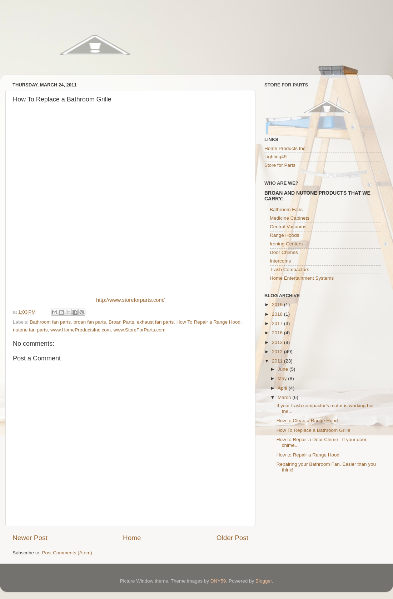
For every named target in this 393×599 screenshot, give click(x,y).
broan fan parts (90, 322)
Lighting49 (275, 156)
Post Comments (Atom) (67, 552)
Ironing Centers (286, 243)
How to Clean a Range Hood (307, 420)
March (285, 397)
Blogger (263, 581)
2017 (278, 323)
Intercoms (280, 261)
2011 (278, 361)
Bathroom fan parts (50, 322)
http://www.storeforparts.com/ (130, 300)
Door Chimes (284, 252)
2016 (278, 332)
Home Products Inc (284, 148)
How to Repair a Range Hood (308, 455)
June (283, 369)
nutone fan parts (30, 330)
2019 (278, 304)
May (283, 378)
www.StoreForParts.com (139, 330)
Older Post (232, 537)
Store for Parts (279, 165)
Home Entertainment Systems (302, 278)
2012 (278, 351)
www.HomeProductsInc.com (80, 330)
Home (132, 537)
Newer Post (30, 537)
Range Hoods (284, 235)
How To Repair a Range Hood (208, 322)
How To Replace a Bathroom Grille (313, 430)
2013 (278, 342)
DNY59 (218, 581)
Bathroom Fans (286, 209)
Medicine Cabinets (289, 218)
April (283, 388)
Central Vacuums (288, 226)
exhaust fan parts (155, 322)
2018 (278, 314)
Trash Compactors (289, 269)
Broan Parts (121, 322)
